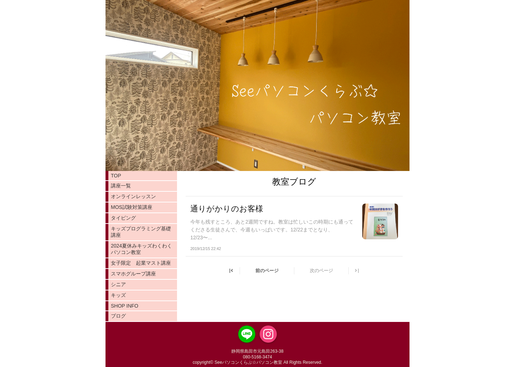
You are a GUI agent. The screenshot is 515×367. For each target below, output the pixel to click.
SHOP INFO (124, 306)
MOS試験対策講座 (131, 207)
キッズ (118, 295)
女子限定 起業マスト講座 (141, 263)
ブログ (118, 316)
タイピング (123, 218)
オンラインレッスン (133, 196)
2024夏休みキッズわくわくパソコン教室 (141, 249)
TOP (116, 175)
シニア (118, 284)
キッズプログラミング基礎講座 (141, 232)
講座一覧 (121, 186)
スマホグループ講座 (133, 274)
